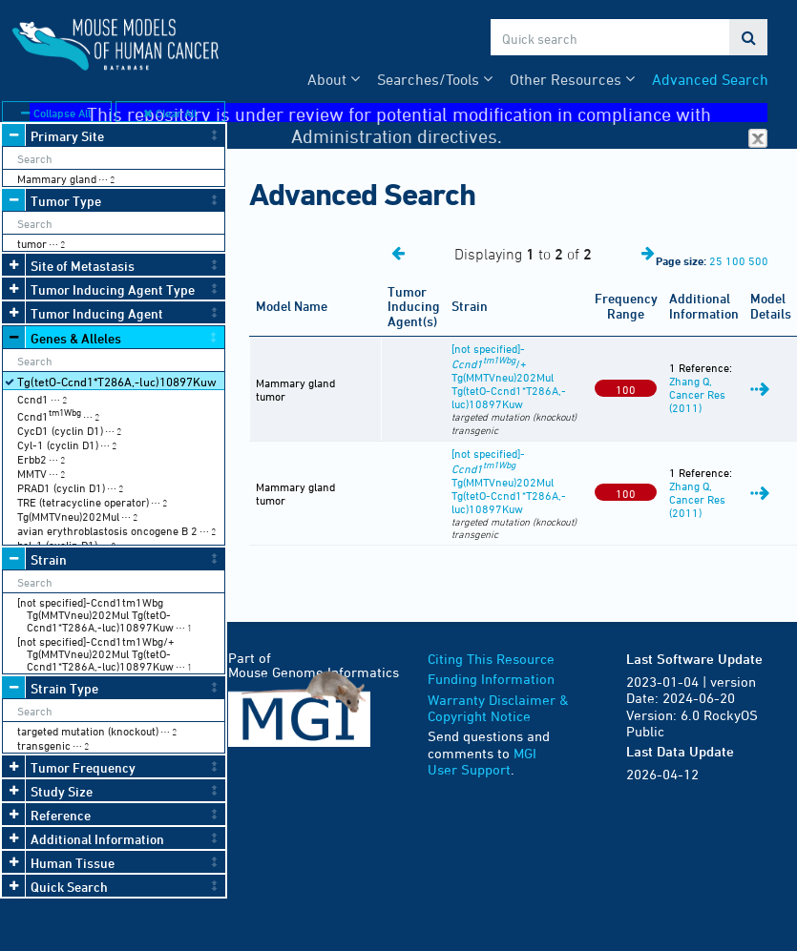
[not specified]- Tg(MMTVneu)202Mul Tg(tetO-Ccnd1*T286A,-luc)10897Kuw (508, 480)
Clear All (170, 112)
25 (716, 260)
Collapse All (56, 112)
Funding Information (491, 679)
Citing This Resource (491, 659)
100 (735, 260)
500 (758, 260)
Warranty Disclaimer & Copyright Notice (498, 708)
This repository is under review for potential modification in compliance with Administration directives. (427, 113)
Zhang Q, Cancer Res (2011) (697, 394)
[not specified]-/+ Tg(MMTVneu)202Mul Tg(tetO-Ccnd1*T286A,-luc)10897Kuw (508, 375)
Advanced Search (710, 79)
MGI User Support (482, 761)
